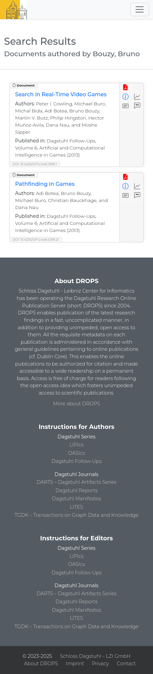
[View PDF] (126, 87)
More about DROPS (76, 404)
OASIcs (76, 453)
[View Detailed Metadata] (126, 96)
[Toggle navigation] (139, 9)
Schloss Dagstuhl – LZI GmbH (95, 656)
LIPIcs (76, 445)
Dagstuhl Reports (76, 490)
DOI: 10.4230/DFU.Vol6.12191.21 (35, 239)
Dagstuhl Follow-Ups (76, 461)
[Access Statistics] (137, 96)
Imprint (75, 664)
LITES (76, 507)
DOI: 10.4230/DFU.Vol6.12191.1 (34, 164)
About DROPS (41, 664)
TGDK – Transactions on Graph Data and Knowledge (76, 515)
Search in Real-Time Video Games (60, 94)
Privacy (100, 664)
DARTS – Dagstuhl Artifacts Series (76, 482)
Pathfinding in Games (44, 184)
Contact (126, 664)
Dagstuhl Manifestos (76, 499)
